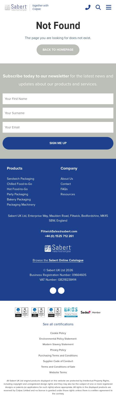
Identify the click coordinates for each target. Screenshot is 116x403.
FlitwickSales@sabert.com (59, 231)
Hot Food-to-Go (17, 189)
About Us (67, 178)
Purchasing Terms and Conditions (58, 355)
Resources (68, 194)
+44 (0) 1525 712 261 (59, 236)
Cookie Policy (58, 333)
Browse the (58, 260)
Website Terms (58, 372)
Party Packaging (17, 194)
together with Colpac (40, 7)
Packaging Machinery (21, 204)
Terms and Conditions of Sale (58, 367)
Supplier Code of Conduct (58, 361)
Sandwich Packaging (20, 178)
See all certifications (58, 324)
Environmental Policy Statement (58, 339)
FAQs (64, 189)
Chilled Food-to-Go (19, 184)
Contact (66, 184)
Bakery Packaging (19, 199)
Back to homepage (58, 49)
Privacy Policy (58, 350)
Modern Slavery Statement (58, 344)
